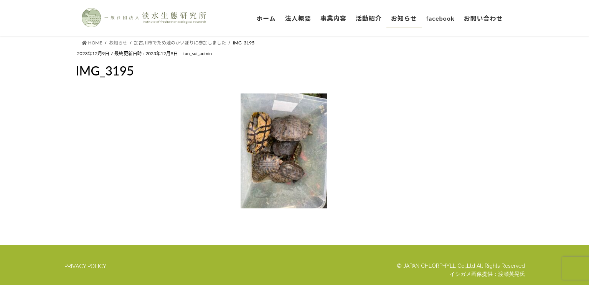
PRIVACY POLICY (85, 266)
